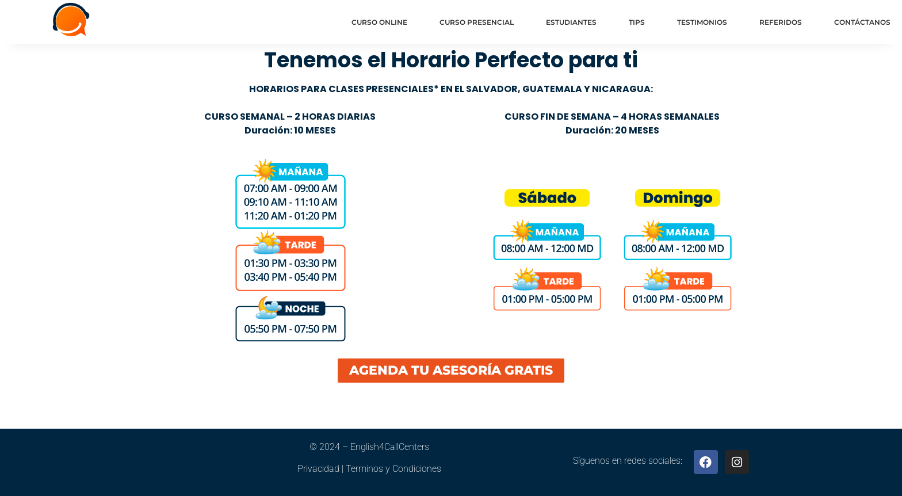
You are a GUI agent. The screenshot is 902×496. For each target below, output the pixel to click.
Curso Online (379, 22)
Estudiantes (571, 22)
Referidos (780, 22)
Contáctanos (862, 22)
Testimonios (702, 22)
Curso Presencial (476, 22)
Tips (637, 22)
